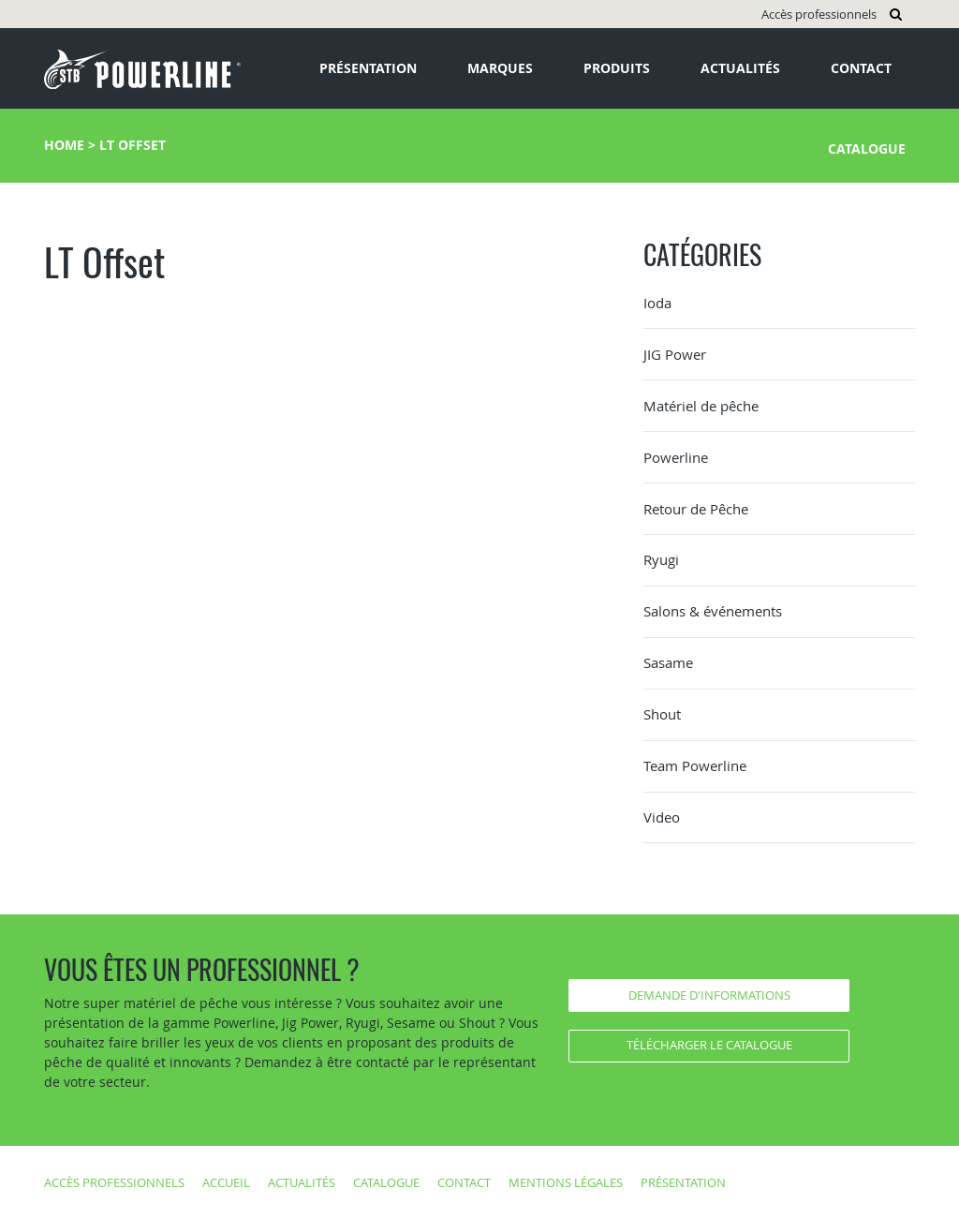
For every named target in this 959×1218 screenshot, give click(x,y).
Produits (616, 68)
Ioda (657, 302)
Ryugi (661, 559)
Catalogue (867, 148)
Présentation (368, 68)
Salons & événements (712, 611)
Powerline (675, 457)
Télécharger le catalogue (709, 1044)
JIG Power (674, 354)
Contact (861, 68)
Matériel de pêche (701, 405)
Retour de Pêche (695, 508)
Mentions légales (566, 1182)
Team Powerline (694, 765)
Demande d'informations (709, 995)
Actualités (740, 68)
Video (661, 817)
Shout (662, 714)
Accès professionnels (819, 14)
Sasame (668, 662)
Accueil (226, 1182)
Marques (500, 68)
